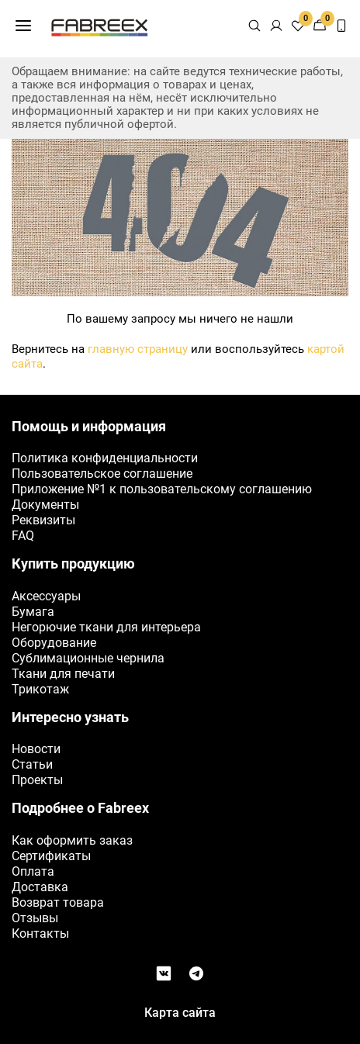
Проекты (37, 780)
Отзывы (35, 918)
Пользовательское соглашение (102, 473)
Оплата (33, 871)
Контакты (40, 933)
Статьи (32, 764)
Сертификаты (51, 856)
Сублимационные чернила (88, 658)
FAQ (23, 535)
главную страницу (138, 349)
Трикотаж (40, 689)
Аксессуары (46, 596)
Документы (45, 504)
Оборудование (54, 642)
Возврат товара (58, 902)
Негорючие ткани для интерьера (106, 627)
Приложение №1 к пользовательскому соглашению (162, 489)
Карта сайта (180, 1012)
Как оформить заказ (72, 840)
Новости (36, 749)
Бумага (33, 611)
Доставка (40, 887)
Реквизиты (43, 520)
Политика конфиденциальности (105, 458)
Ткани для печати (63, 673)
